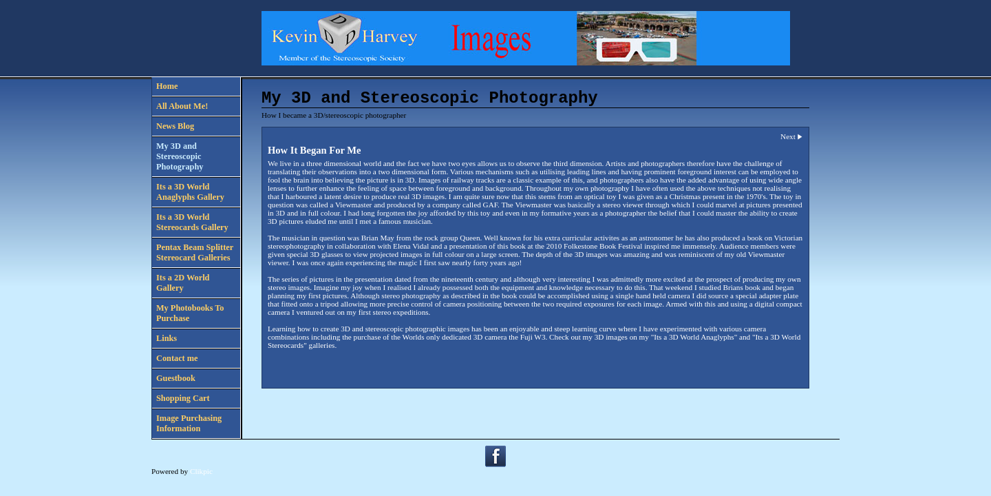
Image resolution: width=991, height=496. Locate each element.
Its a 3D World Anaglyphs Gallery (190, 192)
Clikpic (201, 471)
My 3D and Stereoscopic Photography (179, 156)
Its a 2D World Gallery (182, 283)
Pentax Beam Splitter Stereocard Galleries (194, 252)
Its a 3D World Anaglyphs (694, 337)
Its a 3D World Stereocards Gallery (192, 222)
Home (167, 86)
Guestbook (175, 378)
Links (166, 338)
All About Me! (182, 106)
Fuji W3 (533, 337)
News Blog (175, 126)
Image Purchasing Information (189, 423)
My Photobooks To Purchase (190, 313)
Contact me (177, 358)
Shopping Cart (183, 398)
